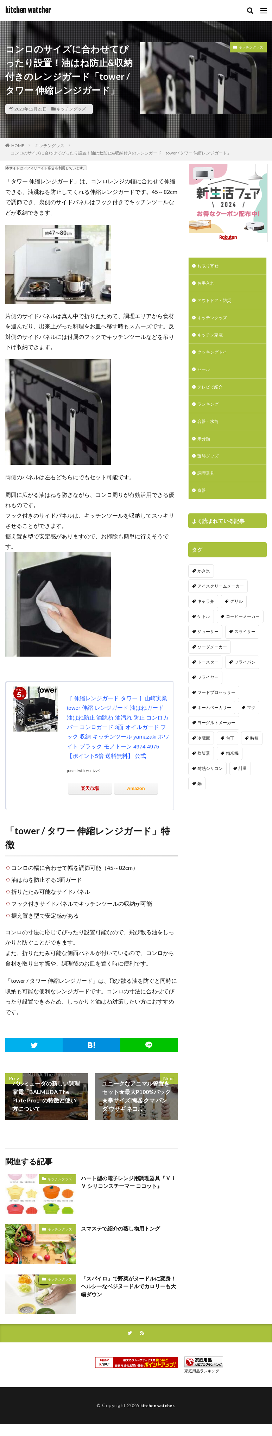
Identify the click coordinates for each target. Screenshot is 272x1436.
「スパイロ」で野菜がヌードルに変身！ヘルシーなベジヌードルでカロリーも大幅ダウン (129, 1286)
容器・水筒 (209, 431)
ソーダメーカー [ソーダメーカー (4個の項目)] (212, 673)
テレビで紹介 (212, 395)
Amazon (136, 787)
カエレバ (93, 770)
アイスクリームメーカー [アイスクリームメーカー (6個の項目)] (220, 612)
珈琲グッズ (209, 468)
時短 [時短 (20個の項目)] (254, 764)
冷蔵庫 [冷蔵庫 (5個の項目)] (203, 764)
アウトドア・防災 (217, 303)
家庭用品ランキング (201, 1370)
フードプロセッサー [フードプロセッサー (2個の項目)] (216, 719)
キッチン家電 (212, 340)
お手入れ (207, 285)
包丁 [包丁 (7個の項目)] (230, 764)
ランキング (209, 413)
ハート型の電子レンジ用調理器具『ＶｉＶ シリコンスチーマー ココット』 (129, 1181)
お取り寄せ (209, 267)
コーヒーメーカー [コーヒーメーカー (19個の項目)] (243, 643)
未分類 (204, 450)
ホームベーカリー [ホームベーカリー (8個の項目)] (214, 734)
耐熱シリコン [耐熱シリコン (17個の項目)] (210, 795)
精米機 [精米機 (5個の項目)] (232, 780)
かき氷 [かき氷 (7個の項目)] (203, 597)
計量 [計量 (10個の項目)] (243, 795)
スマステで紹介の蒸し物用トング (123, 1227)
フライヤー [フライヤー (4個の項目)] (208, 704)
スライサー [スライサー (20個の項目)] (244, 658)
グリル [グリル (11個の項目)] (236, 628)
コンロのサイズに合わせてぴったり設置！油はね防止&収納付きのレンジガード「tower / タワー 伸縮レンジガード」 (121, 153)
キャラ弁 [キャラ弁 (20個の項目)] (205, 628)
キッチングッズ (71, 109)
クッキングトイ (214, 358)
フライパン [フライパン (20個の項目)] (244, 688)
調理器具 (207, 486)
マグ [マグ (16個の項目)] (251, 734)
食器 (202, 504)
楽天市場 (90, 787)
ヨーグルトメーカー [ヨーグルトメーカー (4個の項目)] (216, 749)
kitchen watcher (28, 10)
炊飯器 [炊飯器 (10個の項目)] (203, 780)
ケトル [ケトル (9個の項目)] (203, 643)
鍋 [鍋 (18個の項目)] (199, 810)
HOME (17, 145)
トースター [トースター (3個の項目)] (208, 688)
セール (204, 376)
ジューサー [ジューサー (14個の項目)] (208, 658)
